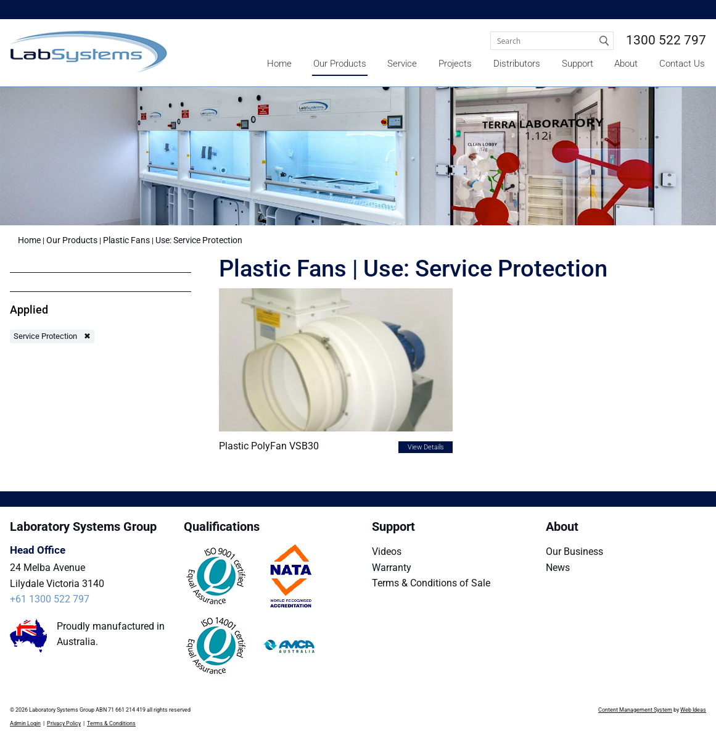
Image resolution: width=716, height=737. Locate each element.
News (558, 567)
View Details (426, 447)
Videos (386, 551)
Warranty (391, 567)
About (626, 63)
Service (402, 63)
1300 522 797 (666, 40)
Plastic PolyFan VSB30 (269, 446)
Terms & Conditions (111, 723)
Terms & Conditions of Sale (431, 583)
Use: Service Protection (198, 240)
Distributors (516, 63)
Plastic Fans (126, 240)
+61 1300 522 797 (49, 599)
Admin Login (25, 723)
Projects (455, 63)
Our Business (574, 551)
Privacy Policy (64, 723)
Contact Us (682, 63)
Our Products (339, 63)
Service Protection (45, 336)
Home (279, 63)
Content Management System (635, 710)
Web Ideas (693, 710)
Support (577, 63)
